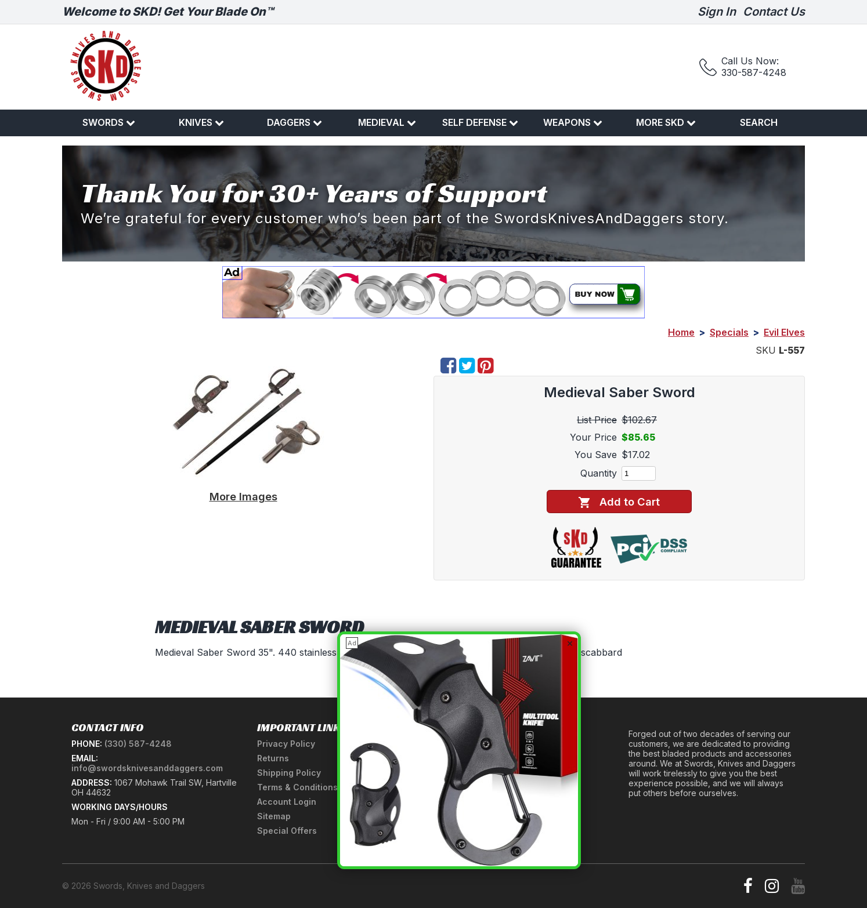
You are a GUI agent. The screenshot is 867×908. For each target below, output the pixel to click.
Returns (273, 758)
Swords (108, 122)
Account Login (286, 802)
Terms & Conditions (297, 787)
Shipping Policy (289, 773)
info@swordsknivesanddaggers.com (147, 768)
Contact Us (774, 12)
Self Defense (480, 122)
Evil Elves (784, 332)
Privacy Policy (286, 744)
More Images (243, 496)
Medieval (387, 122)
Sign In (717, 12)
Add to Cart (619, 502)
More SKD (666, 122)
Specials (729, 332)
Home (681, 332)
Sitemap (274, 816)
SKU (766, 350)
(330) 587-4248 (138, 744)
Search (759, 122)
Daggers (294, 122)
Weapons (572, 122)
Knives (201, 122)
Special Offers (287, 831)
